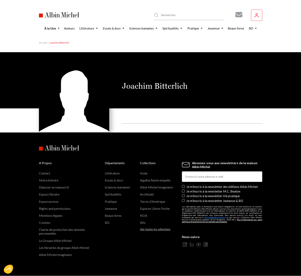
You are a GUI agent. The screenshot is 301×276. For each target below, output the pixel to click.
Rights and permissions (54, 208)
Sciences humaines (117, 187)
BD (107, 222)
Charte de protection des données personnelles (62, 231)
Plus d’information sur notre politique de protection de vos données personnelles (222, 221)
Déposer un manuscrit (54, 187)
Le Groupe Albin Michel (55, 240)
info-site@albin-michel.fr (215, 217)
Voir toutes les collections (155, 229)
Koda (143, 173)
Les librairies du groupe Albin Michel (64, 248)
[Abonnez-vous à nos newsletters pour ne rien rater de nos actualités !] (237, 15)
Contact (44, 173)
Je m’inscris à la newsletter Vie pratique (213, 196)
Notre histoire (48, 180)
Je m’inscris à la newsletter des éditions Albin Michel (222, 186)
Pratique (111, 201)
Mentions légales (50, 215)
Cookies (44, 222)
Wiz (143, 222)
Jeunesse (111, 208)
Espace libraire (49, 194)
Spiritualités (113, 194)
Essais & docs (114, 180)
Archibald (147, 194)
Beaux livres (113, 215)
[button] (8, 269)
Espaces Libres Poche (155, 208)
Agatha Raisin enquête (155, 180)
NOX (143, 215)
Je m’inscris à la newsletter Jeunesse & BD (214, 201)
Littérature (112, 173)
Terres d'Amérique (152, 201)
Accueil (43, 42)
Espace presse (48, 201)
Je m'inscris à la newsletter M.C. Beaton (213, 191)
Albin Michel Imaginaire (55, 255)
